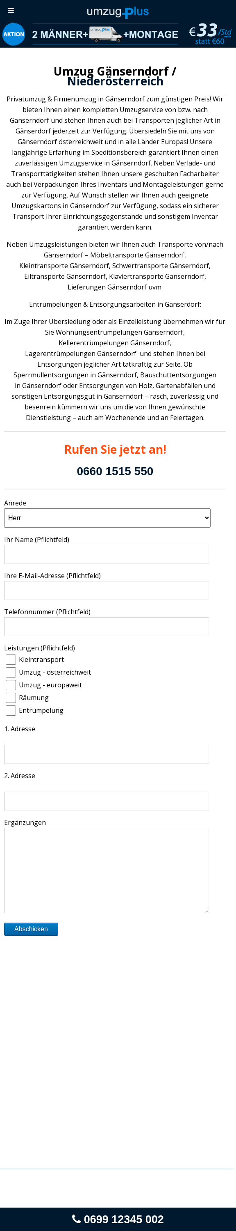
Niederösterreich (115, 81)
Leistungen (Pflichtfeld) (39, 647)
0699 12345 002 (118, 1219)
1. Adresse (19, 728)
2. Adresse (19, 775)
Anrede (15, 503)
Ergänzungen (25, 822)
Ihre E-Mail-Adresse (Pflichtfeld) (52, 575)
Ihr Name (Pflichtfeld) (36, 539)
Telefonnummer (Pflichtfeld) (47, 611)
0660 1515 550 (115, 471)
